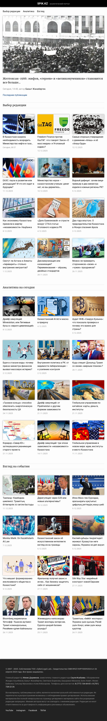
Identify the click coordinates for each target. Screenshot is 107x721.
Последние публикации (15, 95)
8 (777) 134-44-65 (83, 684)
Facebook (33, 710)
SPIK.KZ (42, 3)
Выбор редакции (11, 11)
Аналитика (28, 11)
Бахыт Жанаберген (35, 89)
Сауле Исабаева (78, 678)
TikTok (43, 710)
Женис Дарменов (31, 678)
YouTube (9, 710)
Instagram (20, 710)
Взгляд (40, 11)
